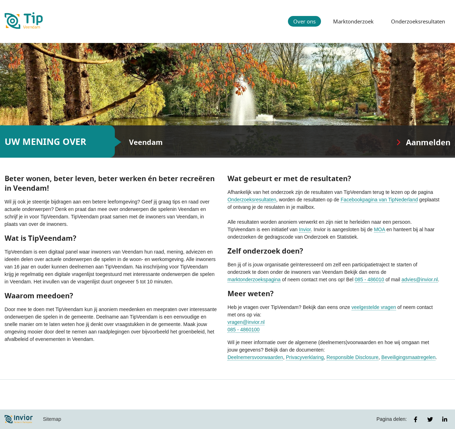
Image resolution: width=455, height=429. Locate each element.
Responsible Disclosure (353, 357)
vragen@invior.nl (246, 322)
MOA (379, 229)
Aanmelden (428, 142)
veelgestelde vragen (374, 307)
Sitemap (52, 419)
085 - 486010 (369, 279)
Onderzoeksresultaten (418, 21)
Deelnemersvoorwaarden (255, 357)
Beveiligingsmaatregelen (408, 357)
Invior (305, 229)
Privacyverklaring (305, 357)
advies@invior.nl (420, 279)
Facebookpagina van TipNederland (379, 199)
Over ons (304, 21)
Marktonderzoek (353, 21)
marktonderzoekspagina (254, 279)
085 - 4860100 (243, 329)
